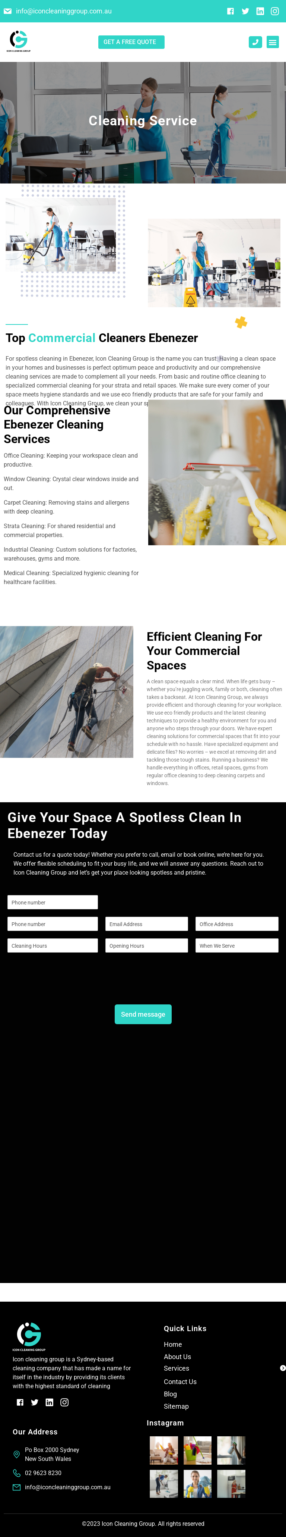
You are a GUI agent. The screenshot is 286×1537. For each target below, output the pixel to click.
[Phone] (52, 924)
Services (176, 1368)
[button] (273, 42)
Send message (143, 1014)
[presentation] (64, 988)
